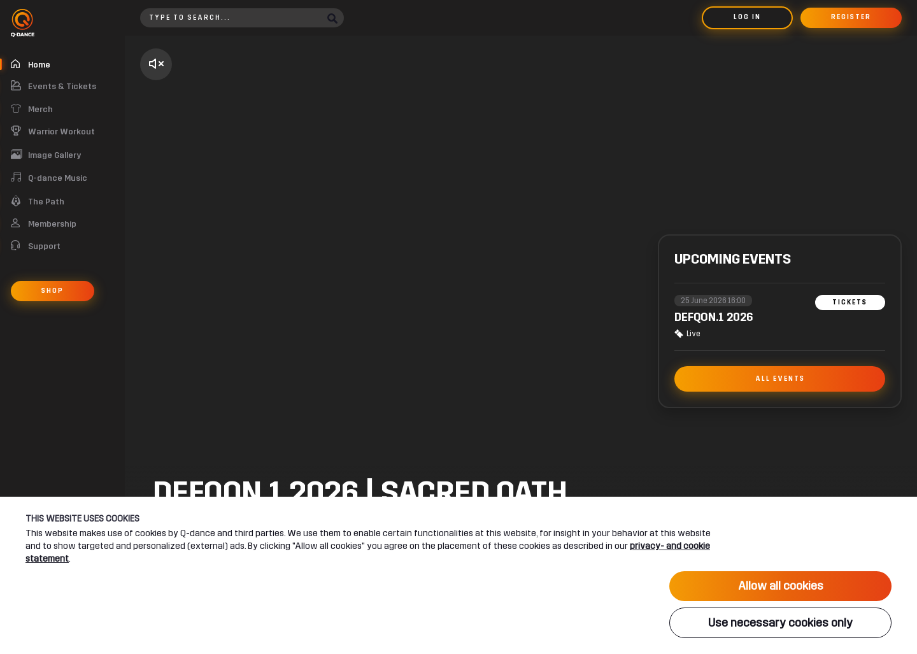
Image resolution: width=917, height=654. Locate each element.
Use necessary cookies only (780, 623)
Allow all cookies (780, 586)
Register (851, 17)
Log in (747, 17)
